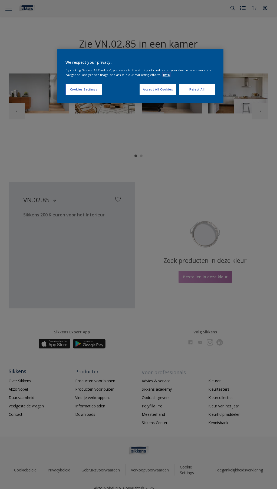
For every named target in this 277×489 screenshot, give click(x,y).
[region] (140, 76)
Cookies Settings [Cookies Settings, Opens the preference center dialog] (83, 89)
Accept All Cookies (158, 89)
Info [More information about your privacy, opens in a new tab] (166, 75)
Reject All (197, 89)
